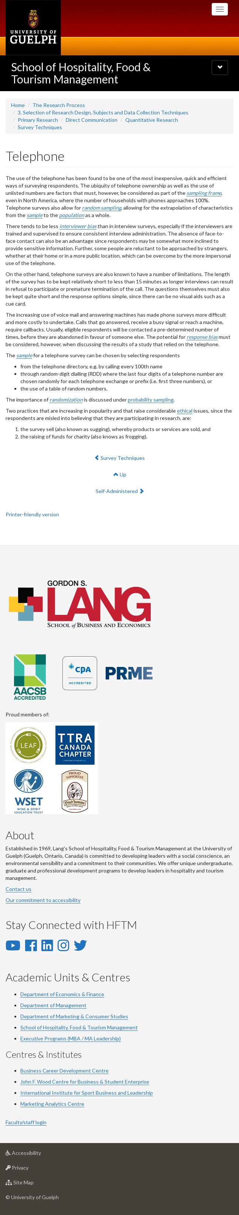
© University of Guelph (32, 1197)
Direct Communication (91, 120)
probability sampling (151, 399)
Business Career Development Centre (64, 1070)
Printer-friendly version (32, 514)
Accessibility (35, 1154)
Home (18, 105)
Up (119, 474)
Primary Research (38, 120)
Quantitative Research (151, 120)
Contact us (18, 889)
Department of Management (53, 1005)
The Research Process (59, 105)
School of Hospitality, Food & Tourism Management (81, 73)
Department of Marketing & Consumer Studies (74, 1016)
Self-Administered (119, 490)
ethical (184, 410)
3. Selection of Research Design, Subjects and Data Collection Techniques (103, 112)
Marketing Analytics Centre (52, 1104)
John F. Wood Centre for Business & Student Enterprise (84, 1081)
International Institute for (51, 1093)
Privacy (29, 1169)
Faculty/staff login (26, 1122)
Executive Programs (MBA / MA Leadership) (70, 1038)
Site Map (31, 1184)
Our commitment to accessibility (43, 900)
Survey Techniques (40, 127)
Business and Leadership (124, 1093)
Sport (88, 1093)
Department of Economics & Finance (62, 994)
